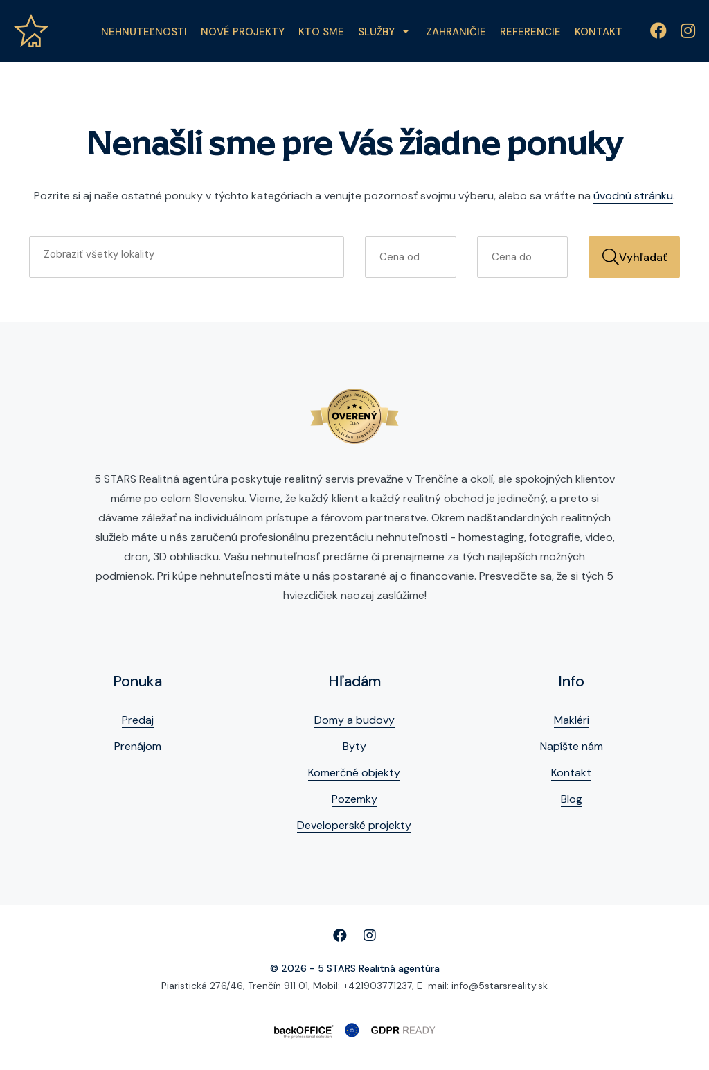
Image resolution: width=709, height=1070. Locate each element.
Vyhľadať (634, 257)
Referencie (530, 32)
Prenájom (137, 746)
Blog (571, 799)
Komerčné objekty (354, 772)
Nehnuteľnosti (144, 32)
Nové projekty (243, 32)
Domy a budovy (354, 720)
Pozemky (354, 799)
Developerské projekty (354, 825)
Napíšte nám (571, 746)
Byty (354, 746)
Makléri (571, 720)
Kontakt (598, 32)
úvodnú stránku (633, 195)
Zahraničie (456, 32)
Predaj (138, 720)
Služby (376, 32)
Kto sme (321, 32)
